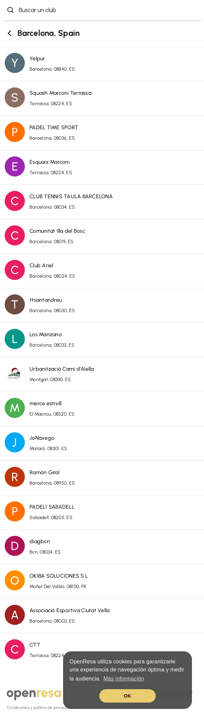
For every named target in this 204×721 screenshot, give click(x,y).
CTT (35, 645)
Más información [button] (123, 678)
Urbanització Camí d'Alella (62, 369)
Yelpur (37, 58)
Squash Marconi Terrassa (60, 93)
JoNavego (42, 438)
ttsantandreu (46, 300)
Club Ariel (41, 265)
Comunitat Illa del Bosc (57, 231)
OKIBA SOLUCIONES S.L (59, 576)
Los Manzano (46, 334)
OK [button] (127, 696)
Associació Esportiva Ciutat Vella (69, 610)
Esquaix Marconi (49, 162)
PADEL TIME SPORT (54, 127)
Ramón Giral (44, 472)
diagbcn (40, 541)
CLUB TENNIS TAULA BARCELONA (71, 196)
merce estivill (46, 403)
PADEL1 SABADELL (52, 507)
